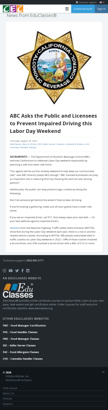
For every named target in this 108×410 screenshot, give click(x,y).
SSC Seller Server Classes (51, 144)
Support (8, 403)
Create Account (83, 8)
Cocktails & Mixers (74, 144)
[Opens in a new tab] (4, 271)
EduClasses (15, 144)
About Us (8, 393)
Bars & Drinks (29, 144)
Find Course (10, 388)
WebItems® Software (19, 380)
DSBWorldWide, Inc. (17, 376)
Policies (7, 398)
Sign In (101, 8)
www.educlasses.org (40, 308)
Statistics (15, 227)
